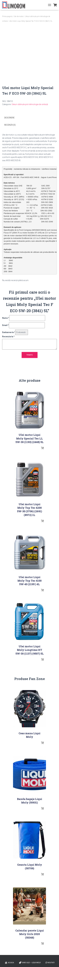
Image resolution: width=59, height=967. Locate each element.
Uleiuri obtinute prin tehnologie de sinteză (30, 104)
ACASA (9, 962)
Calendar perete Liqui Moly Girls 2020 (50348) (29, 934)
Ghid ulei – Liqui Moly (30, 962)
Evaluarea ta (8, 332)
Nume (5, 318)
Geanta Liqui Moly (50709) (29, 866)
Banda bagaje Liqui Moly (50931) (29, 800)
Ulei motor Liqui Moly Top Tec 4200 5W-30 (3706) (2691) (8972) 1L (29, 509)
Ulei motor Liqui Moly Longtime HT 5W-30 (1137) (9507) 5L (29, 650)
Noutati (50, 963)
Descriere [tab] (9, 118)
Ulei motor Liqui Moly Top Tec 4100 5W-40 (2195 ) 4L (29, 580)
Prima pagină (7, 16)
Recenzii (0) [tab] (10, 125)
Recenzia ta (8, 336)
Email (5, 325)
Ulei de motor (18, 16)
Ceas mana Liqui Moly (29, 735)
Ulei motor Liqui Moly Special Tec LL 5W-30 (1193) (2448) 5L (29, 438)
